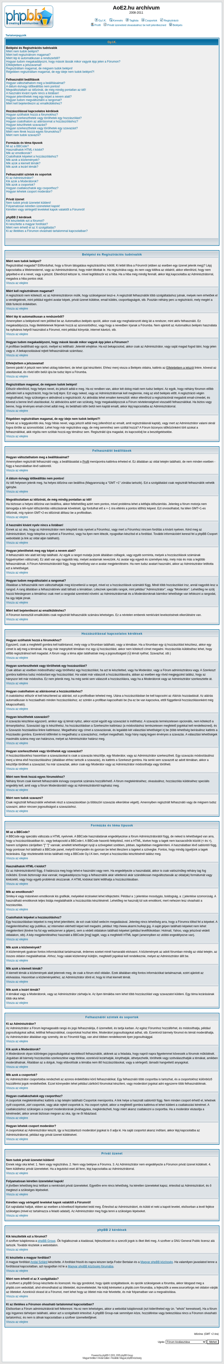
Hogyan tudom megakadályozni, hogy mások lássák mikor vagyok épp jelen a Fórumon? (63, 61)
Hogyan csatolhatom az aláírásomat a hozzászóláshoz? (42, 121)
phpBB (105, 1355)
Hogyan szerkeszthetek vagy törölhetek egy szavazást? (42, 128)
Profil (96, 25)
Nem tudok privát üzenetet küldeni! (28, 202)
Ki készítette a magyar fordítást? (27, 224)
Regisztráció (169, 20)
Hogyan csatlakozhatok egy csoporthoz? (32, 188)
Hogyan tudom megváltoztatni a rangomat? (34, 100)
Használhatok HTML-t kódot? (25, 149)
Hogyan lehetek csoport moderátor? (29, 191)
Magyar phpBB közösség (157, 1262)
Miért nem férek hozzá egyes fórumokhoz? (33, 131)
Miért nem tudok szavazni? (23, 135)
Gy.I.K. (101, 20)
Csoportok (149, 20)
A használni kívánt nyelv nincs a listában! (32, 93)
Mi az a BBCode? (17, 146)
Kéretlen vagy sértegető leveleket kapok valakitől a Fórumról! (45, 209)
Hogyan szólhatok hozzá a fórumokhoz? (32, 114)
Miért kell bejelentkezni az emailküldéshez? (34, 103)
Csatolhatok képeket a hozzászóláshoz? (32, 156)
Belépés (176, 25)
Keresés (116, 20)
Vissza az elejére (17, 283)
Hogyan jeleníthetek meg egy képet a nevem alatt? (39, 96)
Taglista (132, 20)
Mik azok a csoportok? (20, 184)
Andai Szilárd (39, 1262)
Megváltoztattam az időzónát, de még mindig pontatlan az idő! (46, 90)
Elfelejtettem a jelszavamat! (23, 65)
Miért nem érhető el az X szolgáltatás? (31, 227)
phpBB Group (47, 1241)
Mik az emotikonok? (19, 153)
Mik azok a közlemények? (22, 160)
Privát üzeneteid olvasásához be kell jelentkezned (135, 25)
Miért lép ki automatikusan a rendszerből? (33, 58)
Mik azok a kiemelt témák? (23, 163)
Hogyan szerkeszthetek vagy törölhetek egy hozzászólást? (44, 118)
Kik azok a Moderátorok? (22, 181)
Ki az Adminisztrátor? (19, 178)
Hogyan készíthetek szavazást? (26, 125)
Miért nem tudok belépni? (22, 51)
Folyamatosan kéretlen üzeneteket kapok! (33, 206)
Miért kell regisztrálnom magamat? (28, 54)
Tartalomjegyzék (16, 35)
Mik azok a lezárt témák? (22, 166)
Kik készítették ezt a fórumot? (25, 220)
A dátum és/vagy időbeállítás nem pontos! (33, 86)
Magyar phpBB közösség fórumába (90, 1266)
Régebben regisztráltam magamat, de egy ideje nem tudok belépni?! (50, 71)
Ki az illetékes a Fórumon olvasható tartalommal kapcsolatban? (47, 231)
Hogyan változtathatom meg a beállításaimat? (35, 83)
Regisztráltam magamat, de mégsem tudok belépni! (39, 68)
